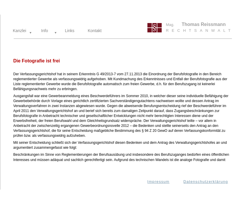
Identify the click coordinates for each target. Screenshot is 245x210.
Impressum (158, 181)
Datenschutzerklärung (206, 181)
